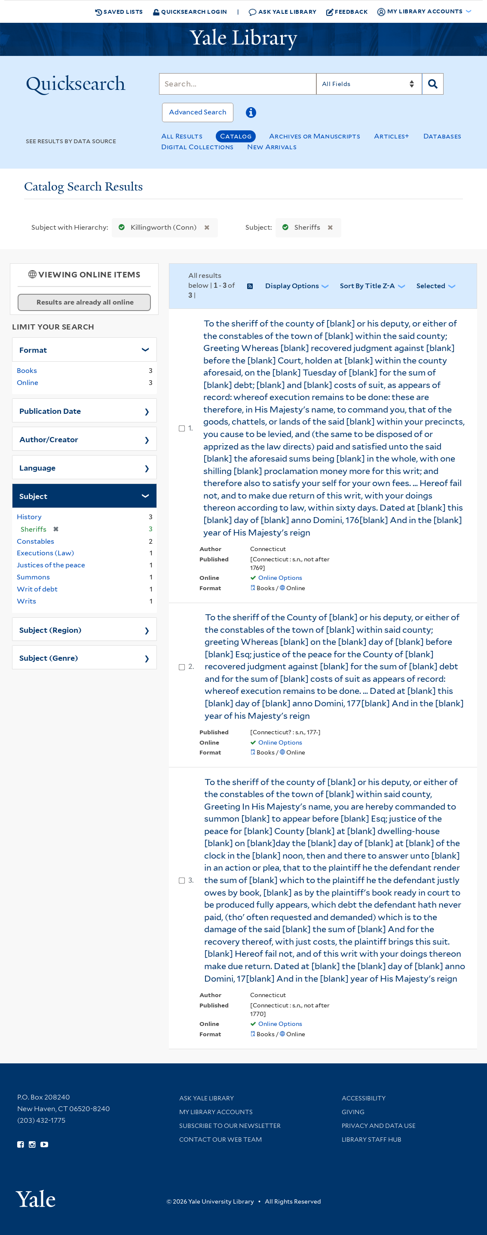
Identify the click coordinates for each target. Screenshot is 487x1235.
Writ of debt (37, 589)
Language (37, 467)
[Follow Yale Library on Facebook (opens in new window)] (20, 1145)
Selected (431, 286)
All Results (181, 136)
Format (33, 349)
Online (27, 383)
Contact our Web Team (220, 1139)
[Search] (237, 84)
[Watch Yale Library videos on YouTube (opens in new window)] (44, 1145)
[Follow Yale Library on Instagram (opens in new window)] (32, 1145)
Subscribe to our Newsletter (230, 1125)
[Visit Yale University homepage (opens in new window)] (35, 1195)
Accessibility (364, 1098)
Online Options (280, 577)
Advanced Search (198, 112)
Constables (35, 541)
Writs (26, 601)
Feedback (347, 11)
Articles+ (392, 136)
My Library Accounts (216, 1112)
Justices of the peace (51, 565)
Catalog (235, 136)
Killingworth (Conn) (155, 227)
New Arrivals (272, 147)
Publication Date (50, 410)
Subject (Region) (50, 629)
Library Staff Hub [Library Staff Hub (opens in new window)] (371, 1139)
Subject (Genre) (48, 657)
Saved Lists (119, 11)
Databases (442, 136)
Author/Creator (48, 439)
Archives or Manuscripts (314, 136)
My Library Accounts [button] (420, 11)
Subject (33, 495)
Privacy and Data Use (379, 1125)
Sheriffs (299, 227)
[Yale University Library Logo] (243, 39)
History (29, 517)
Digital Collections (197, 147)
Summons (33, 577)
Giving (353, 1112)
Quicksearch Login (190, 11)
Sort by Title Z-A (367, 286)
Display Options (292, 286)
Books (27, 370)
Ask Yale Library (282, 11)
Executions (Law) (45, 553)
